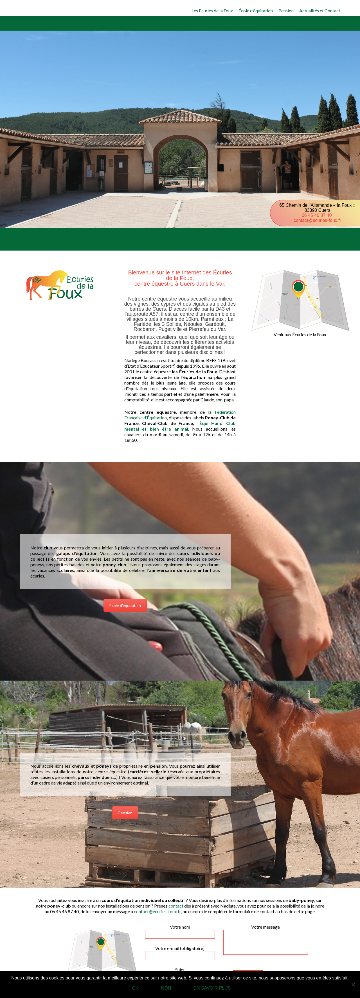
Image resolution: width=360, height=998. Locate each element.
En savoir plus (212, 988)
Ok (135, 988)
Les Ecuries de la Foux (212, 10)
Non (166, 988)
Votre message (265, 929)
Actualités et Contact (319, 10)
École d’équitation (255, 10)
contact (175, 905)
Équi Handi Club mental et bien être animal (180, 425)
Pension (286, 10)
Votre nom (180, 930)
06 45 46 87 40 (317, 215)
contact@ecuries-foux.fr (317, 220)
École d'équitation (125, 605)
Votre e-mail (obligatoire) (180, 951)
